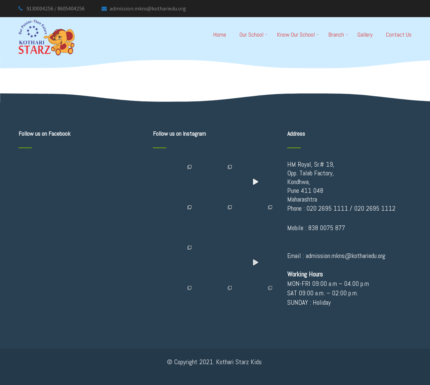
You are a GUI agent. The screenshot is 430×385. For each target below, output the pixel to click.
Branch (338, 34)
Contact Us (399, 34)
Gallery (365, 34)
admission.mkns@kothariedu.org (143, 8)
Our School (254, 34)
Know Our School (298, 34)
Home (219, 34)
